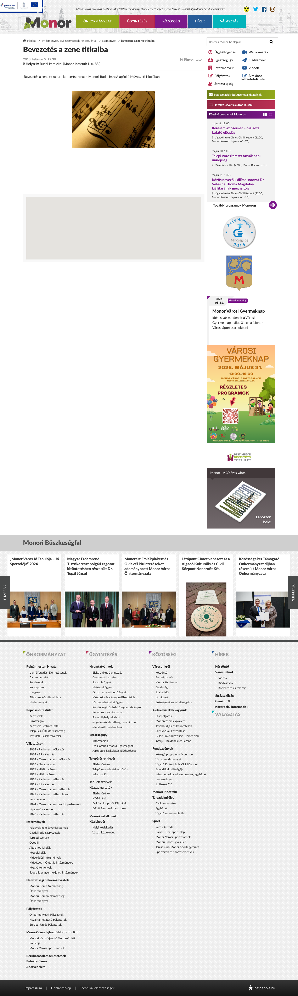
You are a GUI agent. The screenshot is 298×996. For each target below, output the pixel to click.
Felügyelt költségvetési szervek (48, 827)
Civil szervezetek (166, 803)
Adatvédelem (35, 967)
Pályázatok (222, 76)
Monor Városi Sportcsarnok (46, 948)
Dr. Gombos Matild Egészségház (112, 746)
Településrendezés (102, 758)
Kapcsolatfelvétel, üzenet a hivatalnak (235, 94)
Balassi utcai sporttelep (170, 832)
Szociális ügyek (101, 682)
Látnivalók (162, 697)
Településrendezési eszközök (110, 769)
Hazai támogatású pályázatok (48, 919)
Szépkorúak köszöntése (170, 731)
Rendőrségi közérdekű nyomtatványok (116, 707)
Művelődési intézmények (45, 857)
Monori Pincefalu (164, 792)
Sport (156, 821)
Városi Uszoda (164, 827)
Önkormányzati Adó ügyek (109, 692)
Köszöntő (161, 672)
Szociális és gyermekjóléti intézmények (53, 872)
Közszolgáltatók (100, 787)
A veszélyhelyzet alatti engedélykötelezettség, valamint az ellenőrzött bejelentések (114, 722)
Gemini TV (222, 701)
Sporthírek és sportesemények (175, 852)
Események (109, 40)
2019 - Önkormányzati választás (50, 789)
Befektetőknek (36, 961)
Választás (229, 21)
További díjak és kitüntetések (174, 726)
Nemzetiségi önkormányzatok (47, 880)
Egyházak (161, 808)
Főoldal (31, 40)
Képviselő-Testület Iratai (44, 726)
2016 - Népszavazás (42, 764)
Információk (100, 741)
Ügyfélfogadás (225, 52)
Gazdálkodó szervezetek (44, 832)
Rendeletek (36, 682)
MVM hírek (99, 798)
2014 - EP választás (41, 754)
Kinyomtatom (192, 59)
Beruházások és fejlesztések (46, 956)
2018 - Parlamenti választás (46, 779)
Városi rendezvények (168, 759)
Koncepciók (36, 687)
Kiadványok (257, 60)
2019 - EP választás (41, 784)
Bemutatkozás (165, 677)
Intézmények (224, 68)
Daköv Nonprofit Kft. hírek (109, 803)
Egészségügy (223, 60)
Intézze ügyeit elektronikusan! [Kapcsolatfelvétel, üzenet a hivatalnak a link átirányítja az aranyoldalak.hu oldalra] (231, 104)
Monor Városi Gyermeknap (238, 311)
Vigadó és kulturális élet (170, 813)
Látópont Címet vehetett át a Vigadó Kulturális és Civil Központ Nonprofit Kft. (206, 564)
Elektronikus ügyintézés (107, 672)
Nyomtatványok (101, 666)
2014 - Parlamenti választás (46, 749)
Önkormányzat (97, 21)
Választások (34, 743)
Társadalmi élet (163, 797)
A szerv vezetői (38, 677)
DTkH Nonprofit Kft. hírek (109, 808)
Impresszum (33, 988)
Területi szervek (39, 837)
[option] (34, 595)
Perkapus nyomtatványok (108, 712)
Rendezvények (162, 748)
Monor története (166, 682)
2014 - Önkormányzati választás (50, 759)
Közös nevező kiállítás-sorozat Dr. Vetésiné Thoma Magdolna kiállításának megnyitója (238, 184)
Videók (253, 68)
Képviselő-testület (39, 710)
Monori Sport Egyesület (171, 842)
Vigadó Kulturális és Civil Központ (177, 764)
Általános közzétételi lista (253, 77)
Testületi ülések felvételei (45, 736)
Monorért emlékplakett (170, 721)
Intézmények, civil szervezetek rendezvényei (69, 40)
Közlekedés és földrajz (232, 688)
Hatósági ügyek (102, 687)
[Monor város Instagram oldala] (272, 9)
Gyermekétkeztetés (104, 677)
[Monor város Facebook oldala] (264, 9)
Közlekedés (97, 821)
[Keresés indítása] (271, 41)
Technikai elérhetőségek (97, 988)
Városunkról (161, 666)
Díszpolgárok (164, 716)
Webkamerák (258, 52)
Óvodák (34, 842)
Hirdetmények (38, 702)
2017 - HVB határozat (43, 769)
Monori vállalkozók (103, 816)
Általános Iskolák (40, 847)
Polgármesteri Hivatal (41, 666)
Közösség (171, 21)
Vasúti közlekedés (103, 832)
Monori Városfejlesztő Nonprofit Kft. (52, 932)
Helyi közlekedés (102, 827)
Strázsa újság (223, 84)
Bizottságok (36, 721)
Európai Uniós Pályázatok (45, 924)
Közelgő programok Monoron (227, 114)
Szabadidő (162, 692)
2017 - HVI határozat (43, 774)
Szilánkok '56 (164, 784)
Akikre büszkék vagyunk (169, 710)
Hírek (200, 21)
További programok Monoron (234, 205)
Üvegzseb (35, 692)
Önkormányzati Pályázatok (46, 914)
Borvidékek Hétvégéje (169, 769)
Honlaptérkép (61, 988)
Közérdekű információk (231, 706)
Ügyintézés (137, 21)
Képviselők (36, 716)
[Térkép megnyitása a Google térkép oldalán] (113, 228)
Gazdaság (162, 687)
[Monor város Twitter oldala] (255, 9)
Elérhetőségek (101, 764)
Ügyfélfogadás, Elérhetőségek (48, 672)
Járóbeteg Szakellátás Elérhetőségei (114, 750)
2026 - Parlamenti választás (46, 814)
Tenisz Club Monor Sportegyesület (177, 847)
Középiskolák (37, 852)
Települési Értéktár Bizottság (47, 731)
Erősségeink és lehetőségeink (174, 702)
